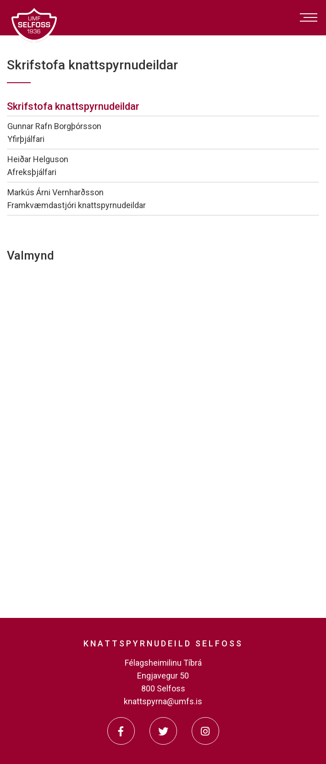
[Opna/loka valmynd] (308, 17)
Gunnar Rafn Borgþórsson (54, 126)
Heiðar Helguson (37, 159)
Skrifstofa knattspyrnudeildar (73, 106)
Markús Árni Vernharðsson (55, 192)
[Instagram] (205, 731)
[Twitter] (163, 731)
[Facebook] (121, 731)
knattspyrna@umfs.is (163, 701)
